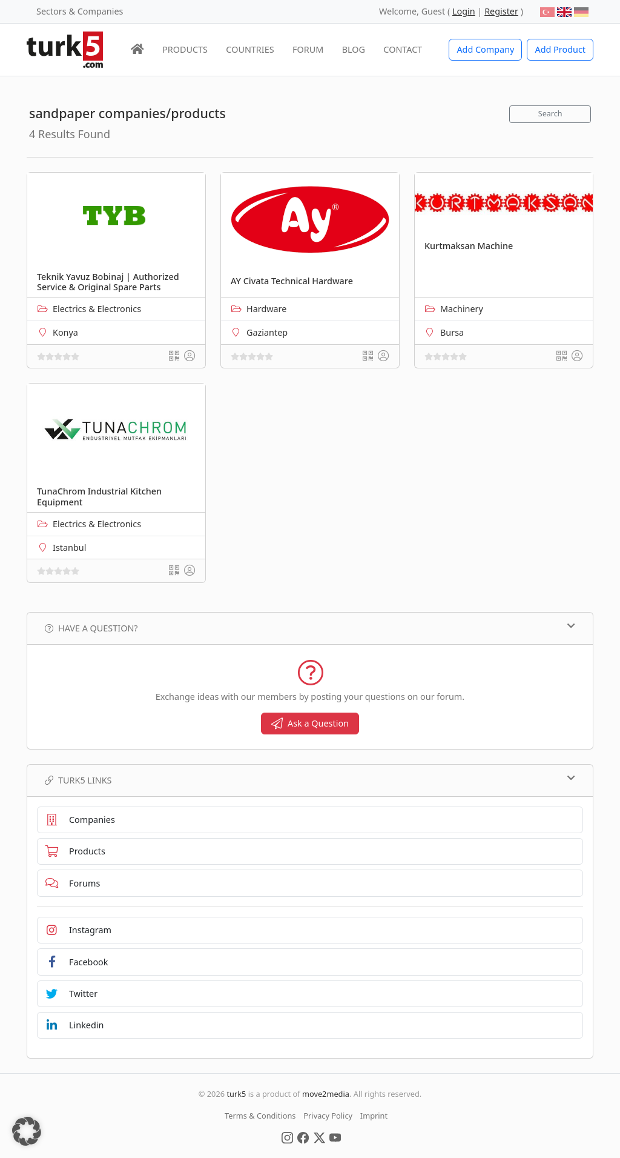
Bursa (452, 332)
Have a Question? (310, 628)
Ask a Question (310, 723)
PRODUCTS (185, 49)
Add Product (560, 49)
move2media (325, 1093)
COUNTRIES (250, 49)
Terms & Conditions (260, 1115)
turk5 (236, 1093)
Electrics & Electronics (97, 308)
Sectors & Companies (79, 11)
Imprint (374, 1115)
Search (550, 113)
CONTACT (402, 49)
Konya (65, 332)
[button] (26, 1131)
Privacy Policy (327, 1115)
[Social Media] (287, 1136)
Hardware (266, 308)
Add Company (485, 49)
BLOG (353, 49)
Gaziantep (267, 332)
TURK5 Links (310, 780)
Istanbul (69, 547)
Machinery (461, 308)
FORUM (307, 49)
